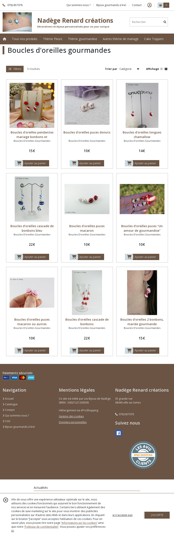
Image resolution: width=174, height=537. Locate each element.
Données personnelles (73, 422)
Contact (137, 5)
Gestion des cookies (71, 416)
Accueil (8, 398)
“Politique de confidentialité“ (41, 527)
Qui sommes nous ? (16, 415)
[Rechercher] (165, 22)
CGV (6, 421)
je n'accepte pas (122, 515)
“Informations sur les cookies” (79, 523)
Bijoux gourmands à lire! (19, 427)
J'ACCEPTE (157, 515)
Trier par (111, 69)
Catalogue (10, 404)
